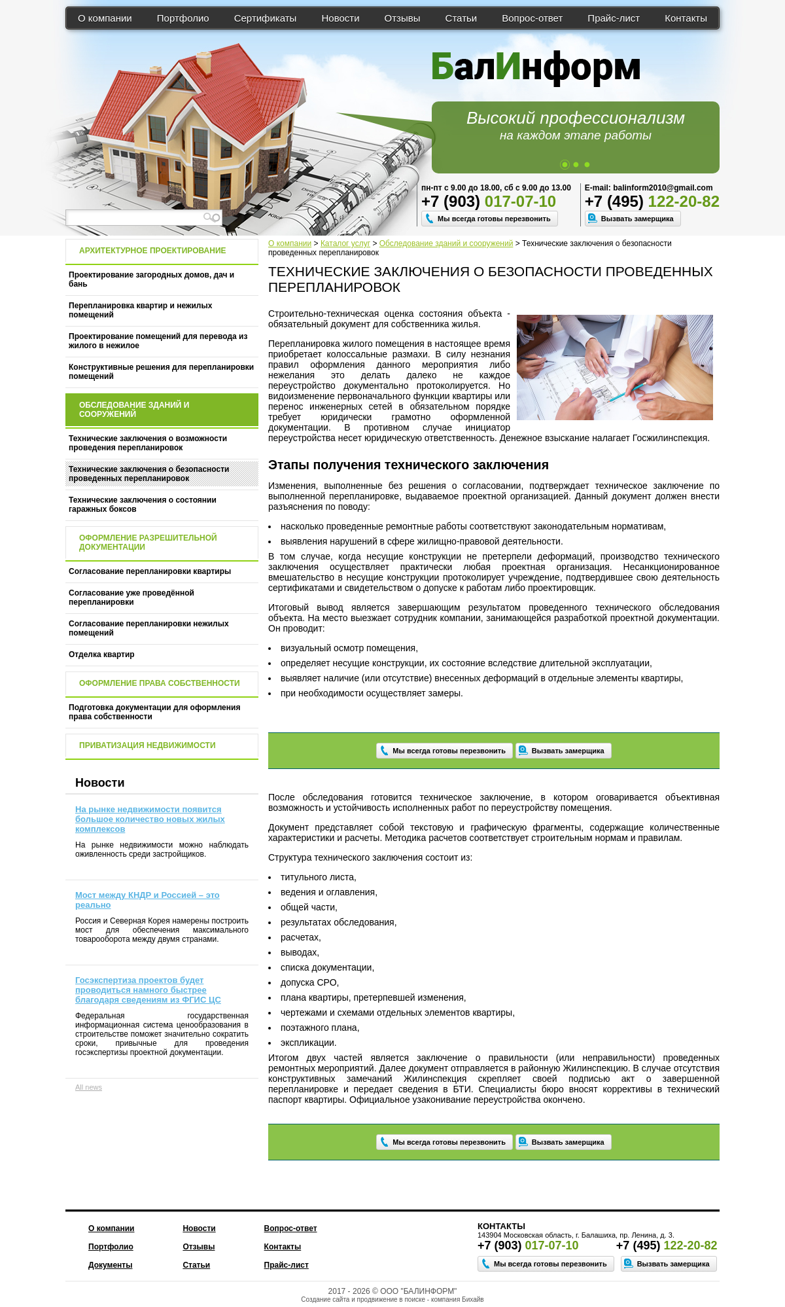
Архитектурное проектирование (152, 250)
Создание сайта (325, 1299)
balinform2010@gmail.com (662, 187)
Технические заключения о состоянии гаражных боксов (143, 504)
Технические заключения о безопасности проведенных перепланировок (149, 474)
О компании (105, 18)
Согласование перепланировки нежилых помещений (149, 628)
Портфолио (183, 18)
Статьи (461, 18)
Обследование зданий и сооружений (446, 243)
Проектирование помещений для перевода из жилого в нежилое (158, 341)
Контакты (686, 18)
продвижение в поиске (391, 1299)
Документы (110, 1265)
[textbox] (143, 217)
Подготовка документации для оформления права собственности (154, 712)
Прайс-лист (613, 18)
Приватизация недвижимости (147, 745)
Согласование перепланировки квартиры (150, 571)
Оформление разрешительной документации (148, 542)
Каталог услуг (345, 243)
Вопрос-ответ (532, 18)
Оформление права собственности (159, 683)
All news (88, 1087)
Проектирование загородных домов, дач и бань (151, 279)
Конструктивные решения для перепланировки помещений (161, 372)
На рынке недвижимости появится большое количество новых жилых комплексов (150, 819)
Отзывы (403, 18)
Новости (340, 18)
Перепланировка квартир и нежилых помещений (140, 310)
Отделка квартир (102, 654)
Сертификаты (265, 18)
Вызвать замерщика (637, 219)
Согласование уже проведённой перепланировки (131, 597)
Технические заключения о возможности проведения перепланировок (148, 443)
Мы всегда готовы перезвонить (494, 219)
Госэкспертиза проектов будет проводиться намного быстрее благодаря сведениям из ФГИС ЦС (148, 990)
